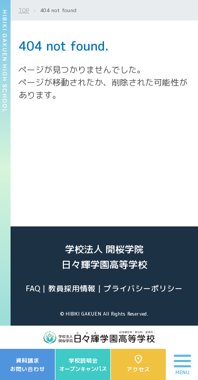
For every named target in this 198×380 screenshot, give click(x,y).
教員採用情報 (72, 288)
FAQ (33, 288)
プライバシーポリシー (143, 288)
